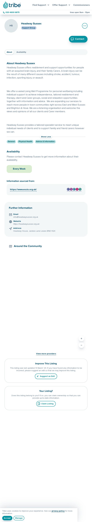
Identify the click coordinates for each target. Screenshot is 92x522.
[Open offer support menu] (61, 5)
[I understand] (7, 518)
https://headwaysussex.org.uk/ (26, 224)
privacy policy (58, 511)
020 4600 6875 (12, 12)
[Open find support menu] (41, 5)
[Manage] (18, 518)
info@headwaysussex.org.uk (25, 217)
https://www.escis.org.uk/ (23, 189)
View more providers (46, 354)
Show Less (46, 137)
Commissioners (81, 5)
